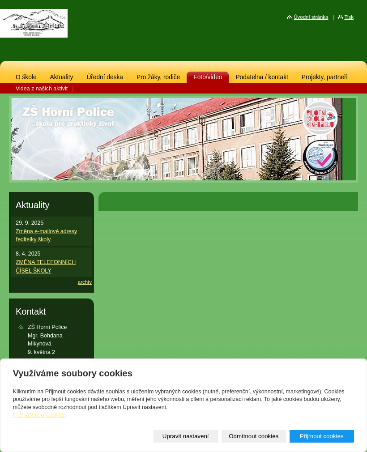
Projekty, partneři (325, 77)
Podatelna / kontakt (261, 77)
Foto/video (207, 77)
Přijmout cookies (322, 436)
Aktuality (61, 77)
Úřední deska (104, 77)
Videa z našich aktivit (42, 88)
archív (85, 282)
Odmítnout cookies (253, 436)
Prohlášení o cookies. (39, 415)
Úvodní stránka (311, 17)
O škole (26, 77)
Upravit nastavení (185, 436)
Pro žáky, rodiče (158, 77)
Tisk (349, 17)
